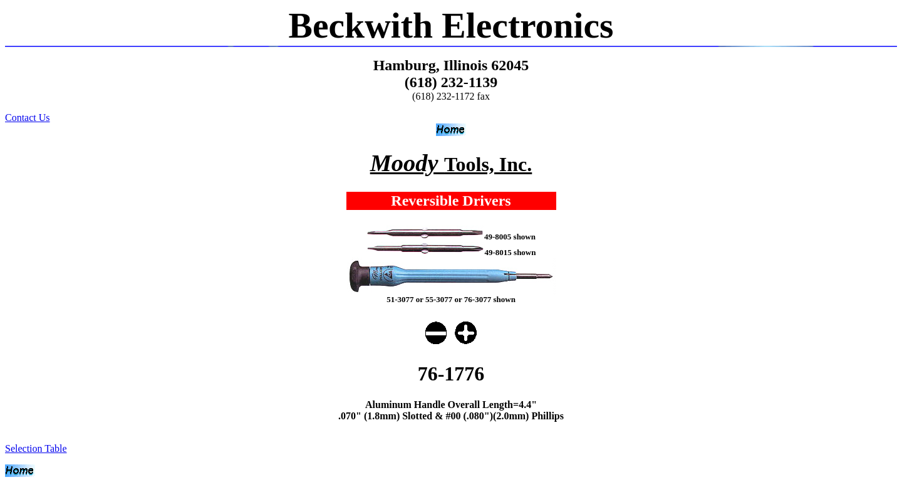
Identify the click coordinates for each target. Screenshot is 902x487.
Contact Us (27, 117)
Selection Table (36, 448)
